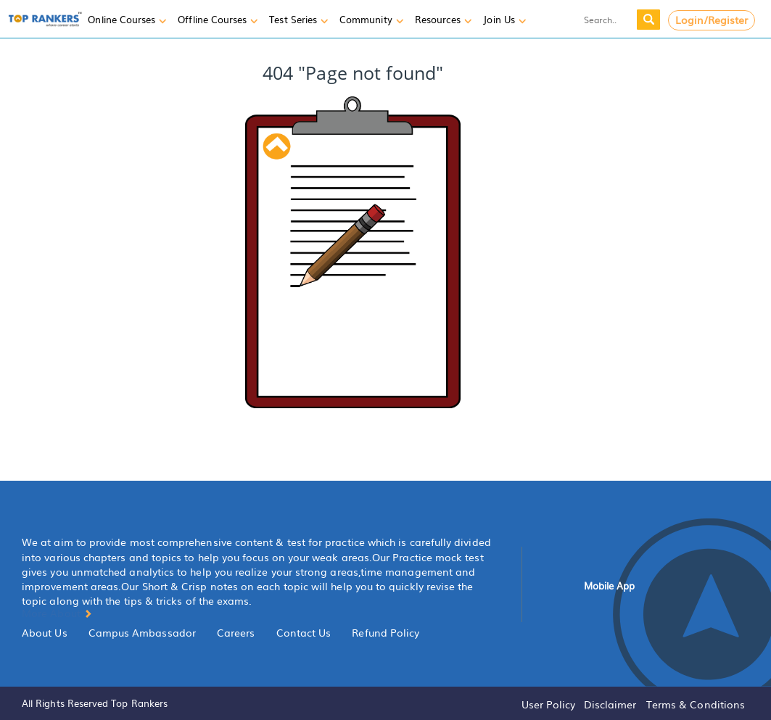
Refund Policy (385, 632)
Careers (236, 632)
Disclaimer (610, 704)
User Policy (548, 704)
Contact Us (303, 632)
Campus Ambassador (142, 632)
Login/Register (712, 19)
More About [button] (57, 613)
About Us (44, 632)
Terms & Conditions (695, 704)
